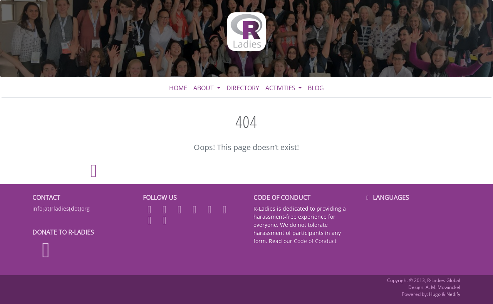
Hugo (435, 294)
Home (178, 88)
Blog (316, 88)
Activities (281, 88)
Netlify (453, 294)
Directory (242, 88)
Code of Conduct (315, 241)
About (204, 88)
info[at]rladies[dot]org (61, 208)
